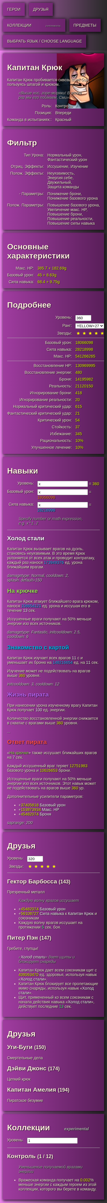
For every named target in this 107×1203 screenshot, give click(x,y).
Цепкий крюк (19, 1079)
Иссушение (57, 166)
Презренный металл (26, 892)
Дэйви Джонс (27, 1069)
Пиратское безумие (25, 1101)
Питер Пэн (22, 938)
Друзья (21, 846)
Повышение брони (64, 214)
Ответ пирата (27, 742)
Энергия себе (59, 178)
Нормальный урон (64, 155)
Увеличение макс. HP (66, 209)
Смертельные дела (25, 1058)
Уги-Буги (20, 1047)
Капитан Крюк (81, 914)
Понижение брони (64, 193)
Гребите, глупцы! (22, 949)
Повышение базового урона (73, 205)
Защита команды (63, 187)
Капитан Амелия (31, 1090)
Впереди (63, 112)
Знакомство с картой (38, 648)
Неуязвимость (60, 173)
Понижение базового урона (72, 198)
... (9, 732)
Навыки (22, 470)
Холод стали (26, 538)
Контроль (64, 106)
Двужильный (59, 182)
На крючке (22, 591)
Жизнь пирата (28, 695)
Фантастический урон (67, 159)
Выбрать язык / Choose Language (44, 41)
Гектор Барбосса (32, 882)
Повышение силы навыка (71, 223)
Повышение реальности (69, 218)
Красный (63, 119)
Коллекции (28, 1128)
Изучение (79, 166)
